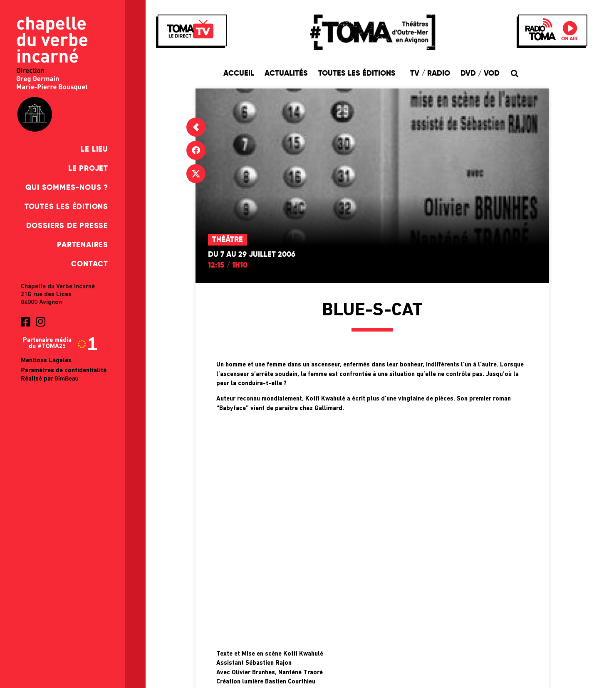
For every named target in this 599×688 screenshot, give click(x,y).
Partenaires (82, 245)
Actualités (286, 73)
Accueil (238, 73)
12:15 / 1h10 (228, 265)
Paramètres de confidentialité (63, 371)
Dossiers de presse (67, 226)
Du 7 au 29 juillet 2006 (251, 254)
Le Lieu (94, 149)
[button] (515, 73)
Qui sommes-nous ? (66, 188)
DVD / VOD (480, 73)
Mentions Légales (46, 361)
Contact (89, 264)
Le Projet (88, 168)
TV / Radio (430, 73)
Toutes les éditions (66, 207)
